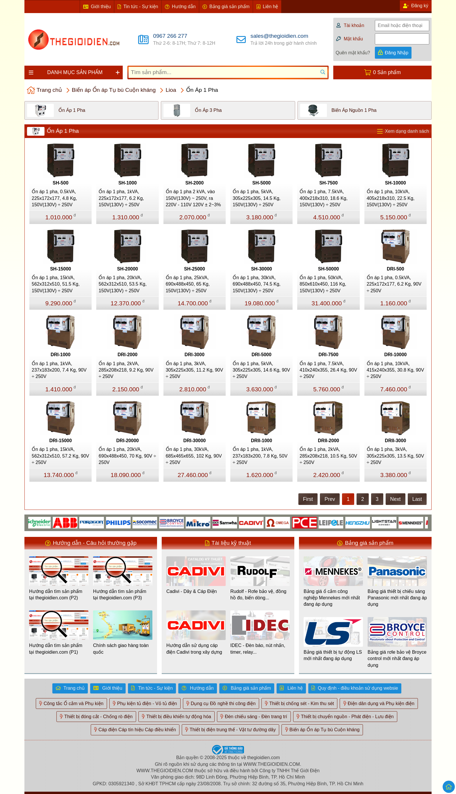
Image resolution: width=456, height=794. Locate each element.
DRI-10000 (395, 354)
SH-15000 (60, 268)
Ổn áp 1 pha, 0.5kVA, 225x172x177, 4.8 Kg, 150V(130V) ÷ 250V (54, 198)
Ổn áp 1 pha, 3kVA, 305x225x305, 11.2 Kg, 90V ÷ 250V (194, 370)
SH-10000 (395, 182)
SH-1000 (127, 182)
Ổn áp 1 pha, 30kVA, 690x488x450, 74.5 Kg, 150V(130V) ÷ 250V (257, 284)
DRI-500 (395, 268)
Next (395, 499)
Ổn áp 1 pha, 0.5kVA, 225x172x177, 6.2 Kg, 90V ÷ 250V (394, 284)
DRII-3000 (395, 440)
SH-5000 (261, 182)
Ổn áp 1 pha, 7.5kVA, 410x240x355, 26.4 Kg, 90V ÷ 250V (328, 370)
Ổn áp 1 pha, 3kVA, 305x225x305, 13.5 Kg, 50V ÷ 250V (395, 456)
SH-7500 (328, 182)
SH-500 (60, 182)
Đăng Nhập (396, 52)
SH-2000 (194, 182)
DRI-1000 (60, 354)
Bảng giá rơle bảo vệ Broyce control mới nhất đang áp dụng (397, 659)
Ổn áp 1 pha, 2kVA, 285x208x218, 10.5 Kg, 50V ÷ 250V (328, 456)
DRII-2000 (328, 440)
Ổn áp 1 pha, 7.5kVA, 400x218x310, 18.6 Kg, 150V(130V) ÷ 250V (324, 198)
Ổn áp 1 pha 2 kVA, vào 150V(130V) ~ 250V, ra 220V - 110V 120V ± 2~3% (193, 198)
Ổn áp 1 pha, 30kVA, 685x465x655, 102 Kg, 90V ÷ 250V (194, 456)
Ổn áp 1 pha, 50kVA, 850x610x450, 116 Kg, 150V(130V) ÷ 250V (323, 284)
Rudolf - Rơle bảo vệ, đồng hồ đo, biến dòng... (258, 594)
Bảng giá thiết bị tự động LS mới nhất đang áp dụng (333, 655)
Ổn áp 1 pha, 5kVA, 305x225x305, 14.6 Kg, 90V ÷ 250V (261, 370)
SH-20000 (127, 268)
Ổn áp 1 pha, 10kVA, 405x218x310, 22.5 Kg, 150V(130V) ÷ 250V (391, 198)
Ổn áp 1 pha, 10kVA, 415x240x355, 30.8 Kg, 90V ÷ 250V (395, 370)
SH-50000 (328, 268)
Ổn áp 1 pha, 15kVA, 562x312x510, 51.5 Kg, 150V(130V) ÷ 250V (56, 284)
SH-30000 (261, 268)
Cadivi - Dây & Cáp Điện (191, 591)
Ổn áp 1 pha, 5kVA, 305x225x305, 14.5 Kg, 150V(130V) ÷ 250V (257, 198)
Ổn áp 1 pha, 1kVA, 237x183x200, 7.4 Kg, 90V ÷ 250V (59, 370)
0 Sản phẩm (387, 72)
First (308, 499)
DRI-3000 (194, 354)
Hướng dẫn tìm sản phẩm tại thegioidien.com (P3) (119, 594)
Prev (330, 499)
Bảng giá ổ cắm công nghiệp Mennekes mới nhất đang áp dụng (332, 598)
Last (417, 499)
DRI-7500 (328, 354)
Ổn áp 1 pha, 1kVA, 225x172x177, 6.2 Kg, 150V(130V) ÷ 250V (121, 198)
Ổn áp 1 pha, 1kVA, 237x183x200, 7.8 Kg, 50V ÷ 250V (260, 456)
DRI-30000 (194, 440)
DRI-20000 (127, 440)
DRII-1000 (261, 440)
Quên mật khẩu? (353, 52)
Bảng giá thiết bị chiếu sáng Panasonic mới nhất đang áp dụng (397, 598)
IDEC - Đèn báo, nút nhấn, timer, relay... (257, 648)
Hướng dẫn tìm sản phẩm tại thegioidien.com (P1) (55, 648)
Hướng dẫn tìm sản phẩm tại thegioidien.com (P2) (55, 594)
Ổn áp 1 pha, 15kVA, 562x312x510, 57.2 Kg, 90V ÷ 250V (60, 456)
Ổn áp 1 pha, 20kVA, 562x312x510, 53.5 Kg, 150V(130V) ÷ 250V (123, 284)
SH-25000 (194, 268)
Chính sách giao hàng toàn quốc (121, 648)
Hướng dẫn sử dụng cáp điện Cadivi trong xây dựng (194, 648)
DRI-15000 (60, 440)
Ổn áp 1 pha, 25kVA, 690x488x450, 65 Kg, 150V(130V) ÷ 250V (188, 284)
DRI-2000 (127, 354)
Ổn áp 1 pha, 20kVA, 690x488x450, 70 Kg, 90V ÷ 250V (127, 456)
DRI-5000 (261, 354)
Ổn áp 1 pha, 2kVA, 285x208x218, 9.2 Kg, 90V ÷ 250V (126, 370)
